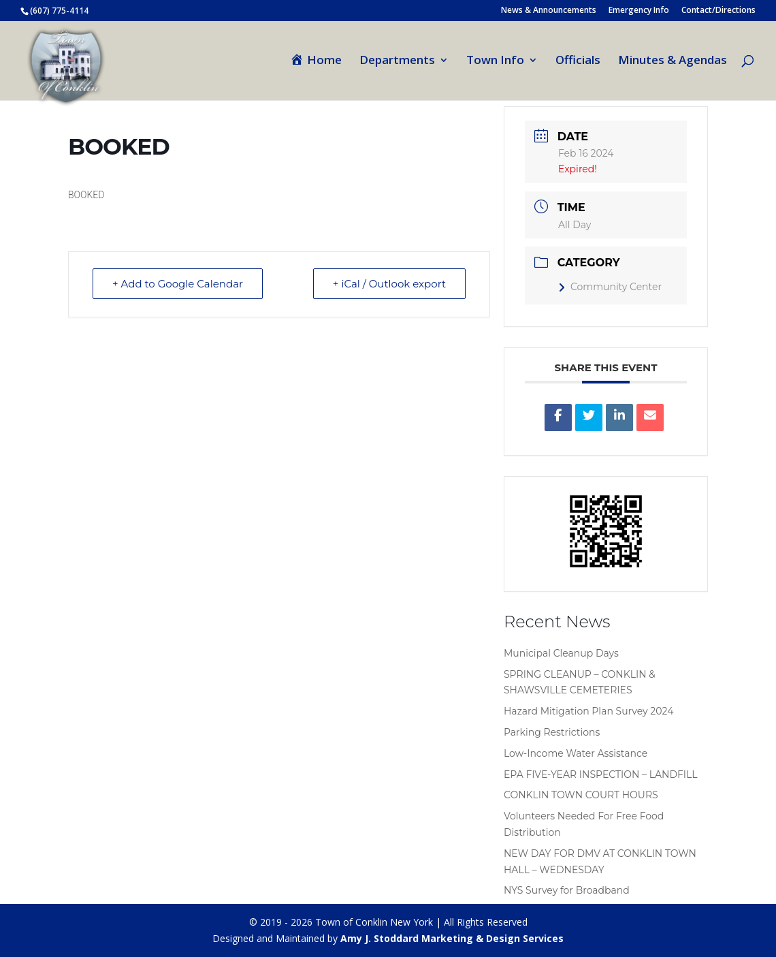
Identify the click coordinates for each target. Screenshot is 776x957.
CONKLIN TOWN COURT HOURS (581, 795)
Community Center (610, 287)
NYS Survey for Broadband (567, 890)
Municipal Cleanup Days (561, 653)
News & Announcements (548, 11)
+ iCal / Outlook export (389, 283)
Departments (397, 61)
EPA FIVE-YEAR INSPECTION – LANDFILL (601, 774)
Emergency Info (639, 11)
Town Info (495, 61)
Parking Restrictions (552, 732)
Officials (577, 61)
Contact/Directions (718, 11)
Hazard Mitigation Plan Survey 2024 (588, 711)
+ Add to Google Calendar (177, 283)
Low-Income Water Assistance (575, 753)
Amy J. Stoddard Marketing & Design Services (452, 938)
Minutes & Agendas (672, 61)
